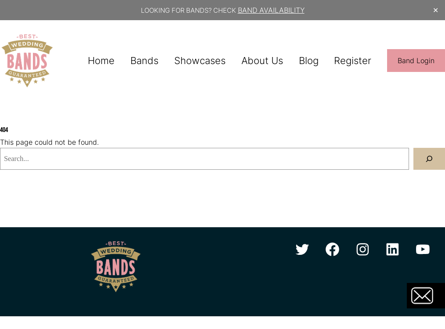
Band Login (416, 60)
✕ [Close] (435, 10)
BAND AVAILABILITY (271, 10)
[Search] (429, 159)
